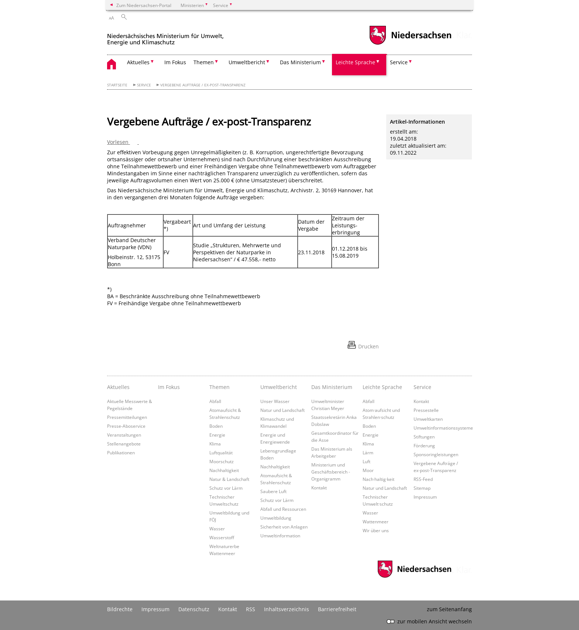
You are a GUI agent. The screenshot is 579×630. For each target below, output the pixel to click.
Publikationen (121, 452)
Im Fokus (175, 62)
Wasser (217, 528)
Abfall (215, 401)
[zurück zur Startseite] (165, 36)
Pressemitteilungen (127, 417)
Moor (368, 470)
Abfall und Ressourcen (283, 509)
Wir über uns (376, 530)
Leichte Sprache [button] (355, 62)
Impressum (425, 497)
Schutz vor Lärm (226, 488)
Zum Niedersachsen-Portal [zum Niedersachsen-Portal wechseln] (143, 5)
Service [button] (399, 62)
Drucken (368, 346)
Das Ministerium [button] (300, 62)
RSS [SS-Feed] (250, 609)
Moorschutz (221, 461)
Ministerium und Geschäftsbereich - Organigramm (330, 472)
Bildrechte (120, 609)
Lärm (368, 452)
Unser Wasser (275, 401)
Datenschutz (193, 609)
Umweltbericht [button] (247, 62)
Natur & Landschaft (229, 479)
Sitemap (422, 488)
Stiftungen (424, 437)
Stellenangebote (124, 444)
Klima (215, 444)
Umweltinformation (280, 535)
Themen (219, 386)
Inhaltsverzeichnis (286, 609)
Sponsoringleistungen (436, 454)
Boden (216, 426)
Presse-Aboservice (126, 426)
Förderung (424, 445)
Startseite (117, 85)
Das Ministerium (331, 386)
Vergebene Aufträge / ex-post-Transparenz (203, 85)
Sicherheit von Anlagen (284, 527)
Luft (366, 461)
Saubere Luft (273, 491)
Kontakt (319, 487)
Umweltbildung (275, 518)
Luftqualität (221, 452)
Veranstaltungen (124, 435)
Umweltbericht (278, 386)
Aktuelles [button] (138, 62)
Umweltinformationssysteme (443, 428)
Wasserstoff (221, 537)
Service (144, 85)
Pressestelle (426, 410)
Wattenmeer (375, 521)
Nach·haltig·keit (378, 479)
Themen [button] (203, 62)
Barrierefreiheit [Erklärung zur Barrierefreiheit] (337, 609)
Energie (217, 435)
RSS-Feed (423, 479)
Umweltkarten (428, 419)
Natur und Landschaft (282, 410)
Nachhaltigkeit (224, 470)
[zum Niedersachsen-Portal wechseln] (410, 43)
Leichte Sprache (382, 386)
